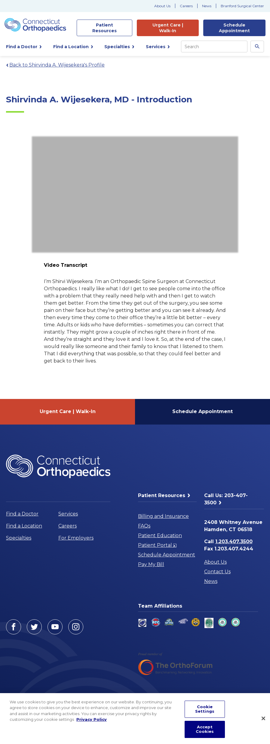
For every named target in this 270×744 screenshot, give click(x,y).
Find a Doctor (22, 514)
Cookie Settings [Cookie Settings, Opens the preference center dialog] (204, 709)
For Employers (76, 538)
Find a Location (24, 526)
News (206, 6)
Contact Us (217, 571)
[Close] (263, 718)
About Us (162, 6)
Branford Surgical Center (242, 6)
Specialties (18, 538)
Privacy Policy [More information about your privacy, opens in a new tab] (91, 719)
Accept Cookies (205, 729)
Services (68, 514)
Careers (186, 6)
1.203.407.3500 (234, 541)
